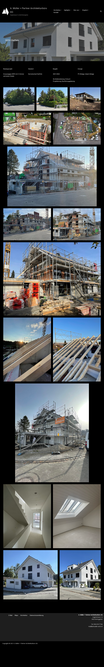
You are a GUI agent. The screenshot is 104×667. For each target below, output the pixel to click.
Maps (16, 615)
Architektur (24, 615)
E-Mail (10, 615)
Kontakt (93, 11)
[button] (61, 11)
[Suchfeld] (101, 11)
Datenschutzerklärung (36, 615)
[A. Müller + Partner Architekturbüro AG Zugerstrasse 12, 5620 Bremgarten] (26, 11)
